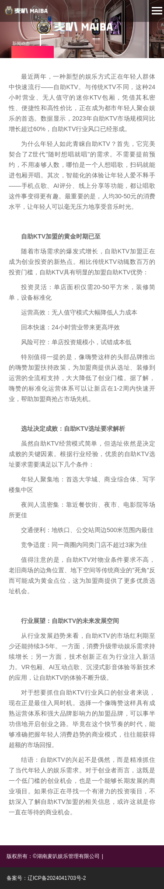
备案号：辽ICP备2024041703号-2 (46, 878)
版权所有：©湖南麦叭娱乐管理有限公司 (53, 856)
